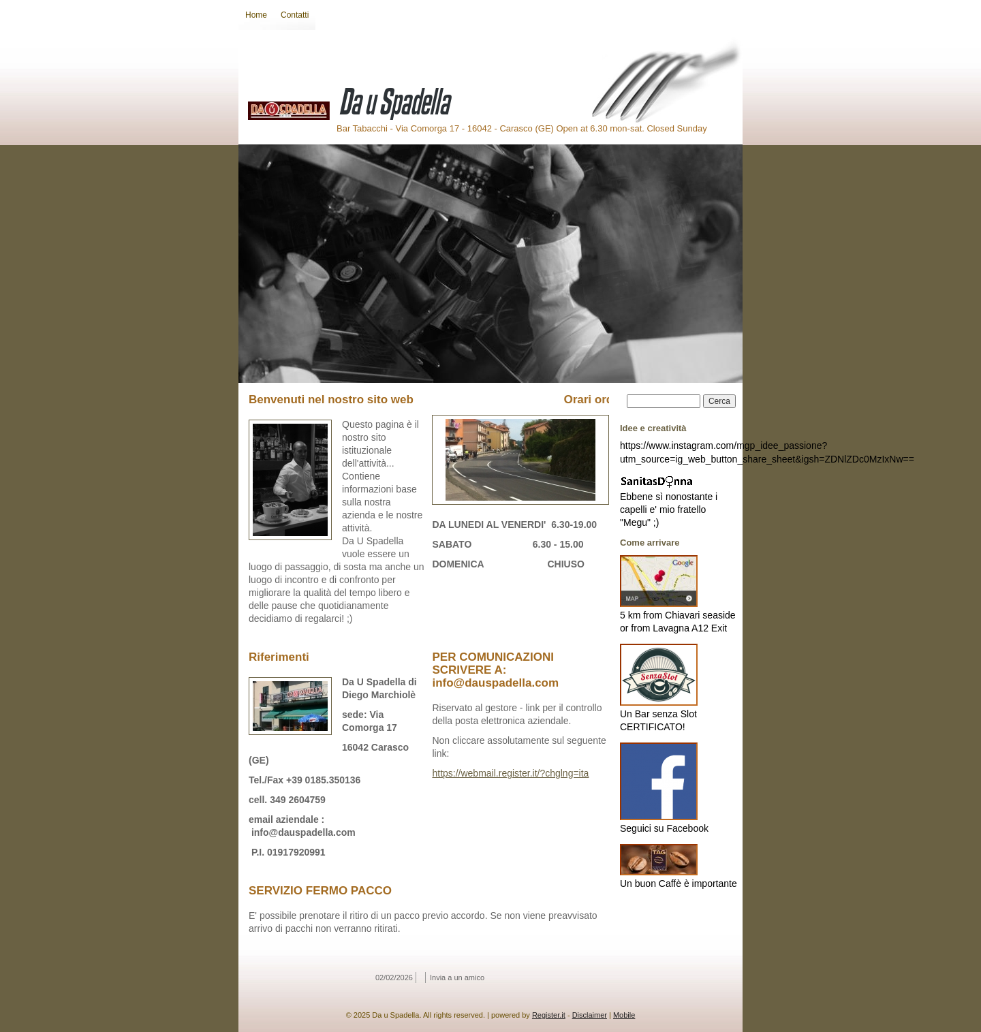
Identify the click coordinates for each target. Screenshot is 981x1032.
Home (256, 15)
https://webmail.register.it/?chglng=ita (510, 773)
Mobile (624, 1015)
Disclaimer (589, 1015)
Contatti (295, 15)
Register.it (548, 1015)
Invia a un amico (457, 977)
